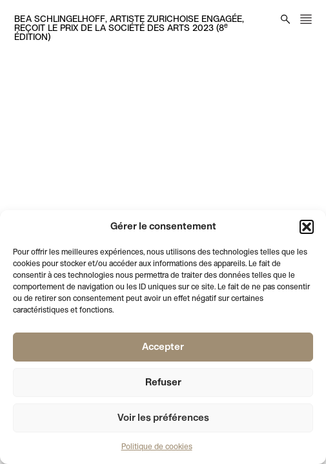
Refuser (163, 382)
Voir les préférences (163, 418)
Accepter (163, 347)
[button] (306, 226)
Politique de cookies (156, 447)
